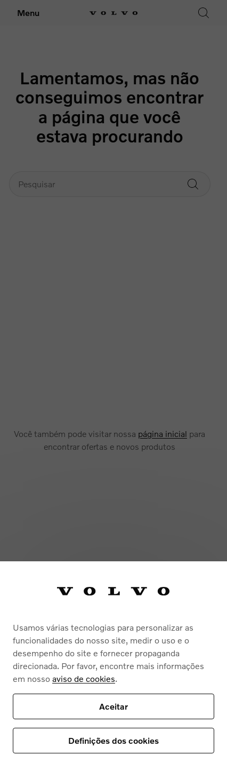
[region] (113, 670)
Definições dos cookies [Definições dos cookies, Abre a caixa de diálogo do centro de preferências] (113, 740)
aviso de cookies (83, 678)
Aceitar (113, 706)
